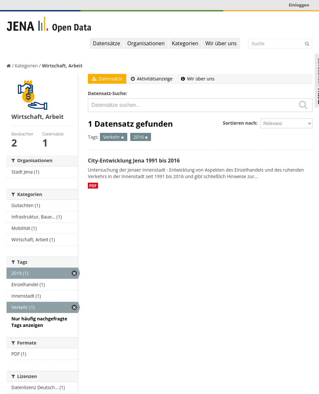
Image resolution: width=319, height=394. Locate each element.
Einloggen (299, 5)
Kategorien (185, 43)
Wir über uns (221, 43)
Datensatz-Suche (107, 93)
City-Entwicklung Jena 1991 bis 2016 (134, 160)
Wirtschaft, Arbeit (62, 66)
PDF (93, 185)
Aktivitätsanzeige (152, 79)
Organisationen (146, 43)
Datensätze (106, 43)
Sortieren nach (239, 123)
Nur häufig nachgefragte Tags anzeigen (39, 322)
